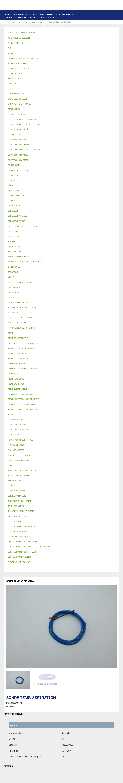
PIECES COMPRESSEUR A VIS (18, 24)
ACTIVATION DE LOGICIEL (42, 104)
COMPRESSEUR (47, 14)
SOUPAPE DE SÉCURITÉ (38, 79)
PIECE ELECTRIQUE (60, 50)
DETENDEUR (69, 82)
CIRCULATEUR (56, 66)
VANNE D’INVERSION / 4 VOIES (47, 82)
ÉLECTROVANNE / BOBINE (49, 95)
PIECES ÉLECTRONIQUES (16, 30)
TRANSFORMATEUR (36, 56)
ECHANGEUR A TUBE (49, 40)
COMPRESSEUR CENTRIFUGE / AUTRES (22, 21)
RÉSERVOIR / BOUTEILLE (16, 91)
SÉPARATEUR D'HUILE (34, 72)
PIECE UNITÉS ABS (13, 120)
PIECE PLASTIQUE (70, 85)
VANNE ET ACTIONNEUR (53, 91)
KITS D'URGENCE (49, 117)
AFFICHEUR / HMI (53, 34)
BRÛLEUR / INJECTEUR (78, 117)
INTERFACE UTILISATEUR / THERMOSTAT (23, 34)
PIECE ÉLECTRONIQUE (17, 389)
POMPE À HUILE (53, 72)
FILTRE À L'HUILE (13, 72)
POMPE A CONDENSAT (37, 66)
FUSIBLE (68, 56)
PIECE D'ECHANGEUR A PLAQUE (75, 40)
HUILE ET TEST (66, 69)
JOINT (37, 111)
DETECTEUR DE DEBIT (15, 79)
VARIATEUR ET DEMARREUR (17, 53)
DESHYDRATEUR (58, 79)
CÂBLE (76, 53)
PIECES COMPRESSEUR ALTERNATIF (21, 27)
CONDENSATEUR (81, 56)
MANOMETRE (65, 120)
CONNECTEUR (82, 59)
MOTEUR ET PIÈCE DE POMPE (18, 69)
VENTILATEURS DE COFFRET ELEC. (20, 59)
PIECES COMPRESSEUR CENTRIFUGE (50, 24)
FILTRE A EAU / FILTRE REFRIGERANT (22, 117)
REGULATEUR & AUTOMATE (75, 34)
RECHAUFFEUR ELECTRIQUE (60, 59)
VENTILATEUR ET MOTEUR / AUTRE (68, 46)
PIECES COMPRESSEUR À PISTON (55, 27)
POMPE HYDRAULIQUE (15, 66)
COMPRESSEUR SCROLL (15, 18)
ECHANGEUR (78, 37)
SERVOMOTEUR (12, 95)
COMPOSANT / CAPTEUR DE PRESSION (52, 75)
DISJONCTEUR (54, 56)
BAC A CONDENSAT (48, 88)
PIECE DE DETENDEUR (15, 85)
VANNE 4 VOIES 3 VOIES (77, 91)
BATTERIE (9, 40)
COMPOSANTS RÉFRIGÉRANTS (18, 75)
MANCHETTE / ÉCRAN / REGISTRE (20, 101)
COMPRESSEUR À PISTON (53, 21)
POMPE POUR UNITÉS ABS (45, 69)
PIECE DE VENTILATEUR (38, 50)
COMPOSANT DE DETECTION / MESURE (46, 37)
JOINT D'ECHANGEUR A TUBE (18, 43)
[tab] (61, 124)
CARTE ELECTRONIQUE (40, 30)
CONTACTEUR (39, 53)
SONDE (42, 59)
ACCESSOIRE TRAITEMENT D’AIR (20, 98)
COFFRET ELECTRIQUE (15, 56)
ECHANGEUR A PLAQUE (27, 40)
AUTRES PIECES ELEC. (66, 63)
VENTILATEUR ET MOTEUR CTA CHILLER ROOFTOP (27, 46)
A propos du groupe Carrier (26, 14)
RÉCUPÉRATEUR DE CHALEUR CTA (53, 101)
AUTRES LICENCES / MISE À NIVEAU (73, 104)
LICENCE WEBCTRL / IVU (16, 104)
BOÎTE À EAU (65, 88)
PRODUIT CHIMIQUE (55, 108)
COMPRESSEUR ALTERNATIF (41, 18)
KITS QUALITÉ (50, 120)
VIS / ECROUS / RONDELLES (46, 114)
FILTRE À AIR (44, 98)
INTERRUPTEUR (63, 53)
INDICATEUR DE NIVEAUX (54, 111)
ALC (68, 37)
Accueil (8, 14)
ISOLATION (35, 91)
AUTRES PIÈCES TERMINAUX (18, 114)
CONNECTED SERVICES (15, 63)
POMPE (81, 63)
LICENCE (75, 101)
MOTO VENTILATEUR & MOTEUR (48, 43)
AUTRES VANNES (71, 95)
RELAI (50, 53)
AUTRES (8, 108)
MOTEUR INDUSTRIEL (15, 50)
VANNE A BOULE (28, 95)
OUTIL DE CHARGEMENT (16, 37)
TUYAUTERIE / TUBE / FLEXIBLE (29, 108)
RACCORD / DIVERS (77, 111)
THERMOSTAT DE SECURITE (40, 63)
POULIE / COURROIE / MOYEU (18, 111)
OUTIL (63, 117)
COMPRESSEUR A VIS (65, 14)
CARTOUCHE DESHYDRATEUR (18, 82)
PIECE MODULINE (33, 120)
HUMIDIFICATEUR (61, 98)
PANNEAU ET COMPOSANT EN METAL (21, 88)
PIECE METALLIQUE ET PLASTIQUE (43, 85)
